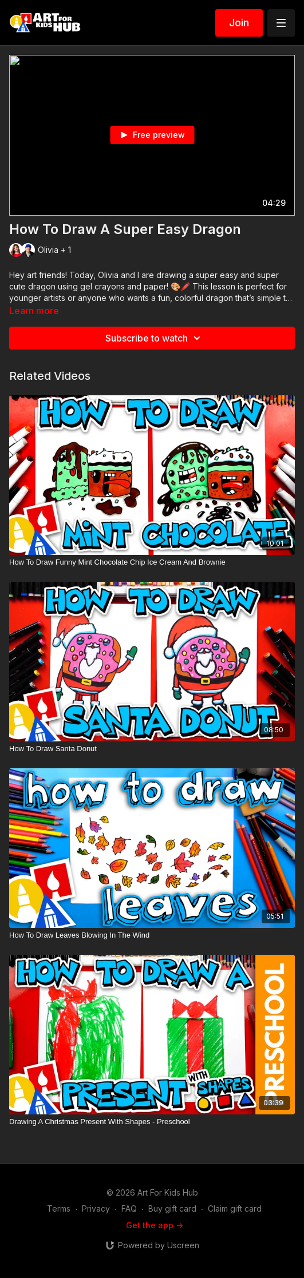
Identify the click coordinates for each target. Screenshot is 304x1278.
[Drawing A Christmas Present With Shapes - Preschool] (152, 1122)
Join (239, 23)
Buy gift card (172, 1208)
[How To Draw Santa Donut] (152, 749)
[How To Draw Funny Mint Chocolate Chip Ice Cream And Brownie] (152, 562)
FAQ (129, 1208)
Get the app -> (154, 1225)
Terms (58, 1208)
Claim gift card (235, 1208)
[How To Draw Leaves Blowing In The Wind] (152, 935)
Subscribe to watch (154, 338)
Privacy (96, 1208)
